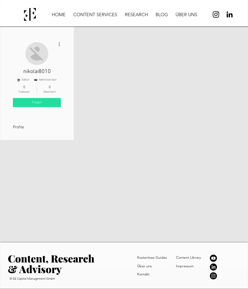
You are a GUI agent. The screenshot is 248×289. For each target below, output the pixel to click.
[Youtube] (213, 258)
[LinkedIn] (229, 14)
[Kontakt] (149, 274)
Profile (18, 127)
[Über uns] (148, 266)
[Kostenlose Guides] (153, 257)
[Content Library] (192, 257)
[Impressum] (187, 266)
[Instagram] (216, 14)
